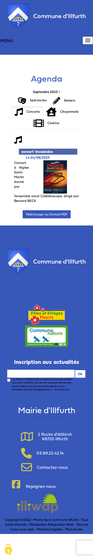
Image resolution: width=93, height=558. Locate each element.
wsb (31, 529)
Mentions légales (49, 529)
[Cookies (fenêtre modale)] (8, 549)
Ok (80, 373)
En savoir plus (62, 389)
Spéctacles (32, 100)
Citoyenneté (62, 112)
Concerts (27, 112)
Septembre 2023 (46, 91)
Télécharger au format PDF (46, 214)
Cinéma (46, 123)
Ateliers (64, 100)
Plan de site (74, 529)
